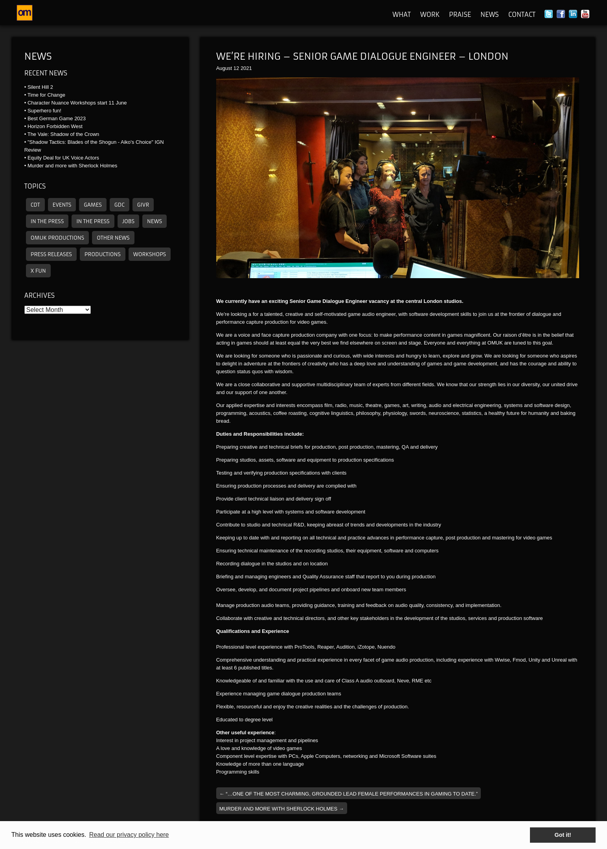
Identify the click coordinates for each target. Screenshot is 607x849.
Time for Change (46, 95)
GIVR (143, 205)
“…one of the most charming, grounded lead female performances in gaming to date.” (348, 794)
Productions (103, 254)
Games (93, 205)
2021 (246, 68)
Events (62, 205)
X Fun (38, 271)
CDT (35, 205)
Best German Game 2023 (57, 118)
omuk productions (57, 238)
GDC (119, 205)
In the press (47, 221)
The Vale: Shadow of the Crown (63, 134)
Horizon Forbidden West (55, 126)
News (489, 14)
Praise (460, 14)
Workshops (149, 254)
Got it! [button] (563, 835)
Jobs (128, 221)
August (224, 68)
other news (113, 238)
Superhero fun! (44, 111)
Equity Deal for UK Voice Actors (63, 158)
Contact (521, 14)
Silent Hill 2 (40, 87)
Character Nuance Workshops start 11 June (77, 103)
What (401, 14)
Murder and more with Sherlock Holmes (72, 166)
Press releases (51, 254)
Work (430, 14)
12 (236, 68)
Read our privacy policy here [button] (129, 834)
